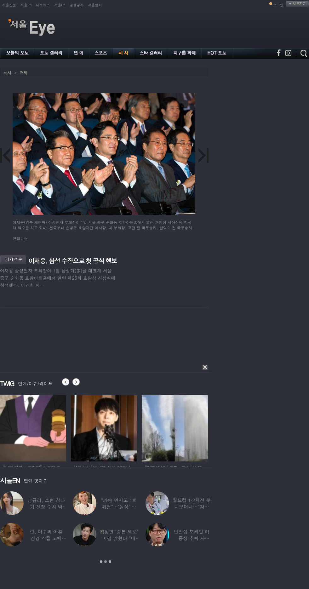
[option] (34, 427)
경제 (23, 73)
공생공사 (77, 5)
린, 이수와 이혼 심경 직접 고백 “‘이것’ (46, 538)
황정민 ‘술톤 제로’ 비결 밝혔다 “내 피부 (119, 538)
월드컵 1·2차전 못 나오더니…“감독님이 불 (192, 507)
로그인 (278, 5)
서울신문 (9, 5)
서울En (59, 5)
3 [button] (110, 561)
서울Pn (25, 5)
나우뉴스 (43, 5)
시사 (7, 73)
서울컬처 (95, 5)
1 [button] (101, 561)
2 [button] (105, 561)
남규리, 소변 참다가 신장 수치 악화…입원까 (46, 507)
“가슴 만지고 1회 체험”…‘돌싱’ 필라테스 (119, 507)
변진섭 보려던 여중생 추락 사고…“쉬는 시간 (191, 538)
